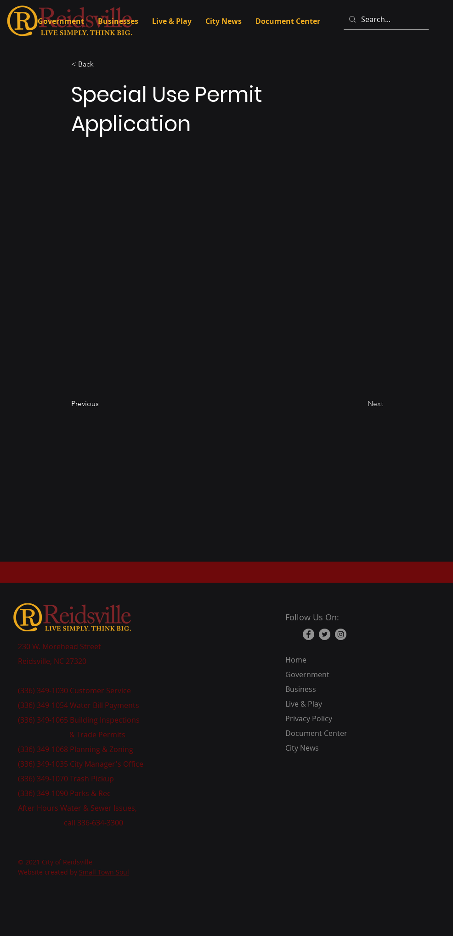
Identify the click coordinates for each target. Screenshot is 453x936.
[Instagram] (340, 634)
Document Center (316, 733)
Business (300, 689)
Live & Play (303, 704)
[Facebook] (308, 634)
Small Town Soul (104, 872)
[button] (101, 64)
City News (302, 748)
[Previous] (101, 404)
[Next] (360, 404)
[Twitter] (324, 634)
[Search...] (385, 19)
